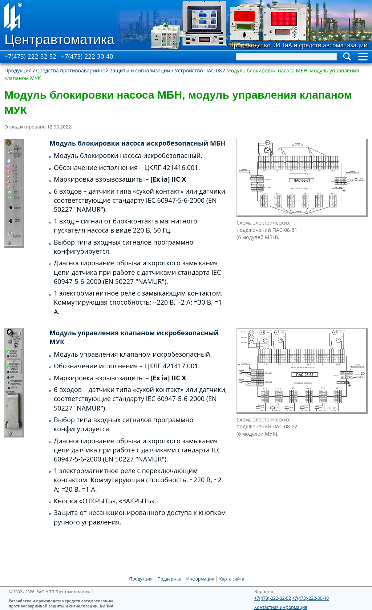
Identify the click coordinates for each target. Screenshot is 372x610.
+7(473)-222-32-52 (30, 56)
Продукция (18, 70)
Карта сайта (231, 579)
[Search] (286, 56)
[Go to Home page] (60, 25)
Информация (200, 579)
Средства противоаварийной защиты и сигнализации (103, 70)
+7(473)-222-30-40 (87, 56)
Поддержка (169, 579)
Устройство (198, 70)
